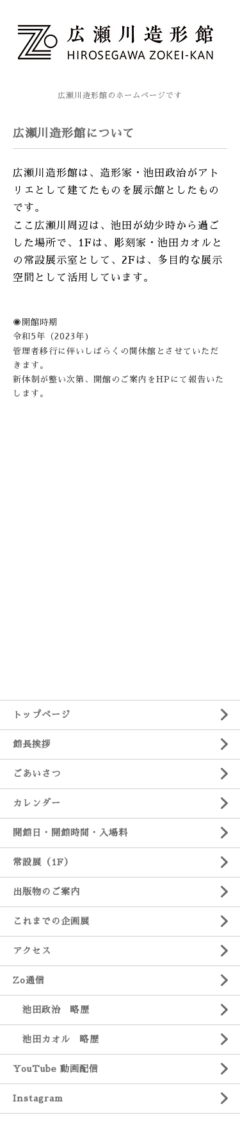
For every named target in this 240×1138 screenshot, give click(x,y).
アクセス (32, 950)
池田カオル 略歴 (56, 1039)
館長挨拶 (32, 744)
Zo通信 (29, 980)
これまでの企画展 (51, 921)
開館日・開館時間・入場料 (70, 832)
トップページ (41, 714)
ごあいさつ (37, 773)
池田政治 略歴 (51, 1009)
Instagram (38, 1098)
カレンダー (37, 803)
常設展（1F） (43, 862)
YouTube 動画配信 (56, 1068)
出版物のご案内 (46, 891)
